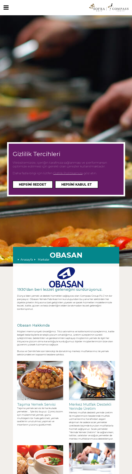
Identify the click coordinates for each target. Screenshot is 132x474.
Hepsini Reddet (32, 184)
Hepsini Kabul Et (76, 184)
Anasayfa (25, 259)
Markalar (41, 259)
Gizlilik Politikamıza (68, 173)
